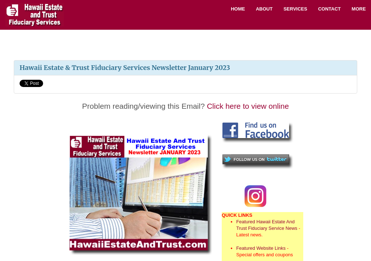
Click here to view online (248, 106)
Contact (329, 9)
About (264, 9)
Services (295, 9)
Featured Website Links (260, 248)
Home (238, 9)
